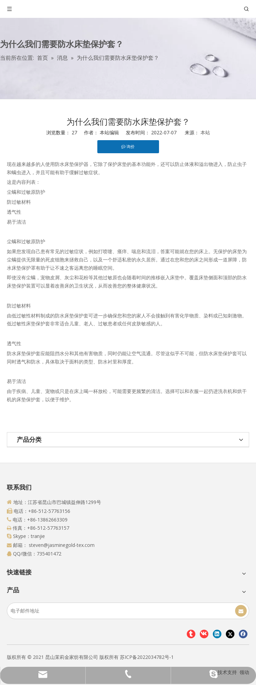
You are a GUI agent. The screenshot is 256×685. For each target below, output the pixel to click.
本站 (205, 132)
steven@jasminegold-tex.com (62, 545)
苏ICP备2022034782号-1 (147, 657)
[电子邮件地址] (34, 611)
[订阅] (241, 611)
